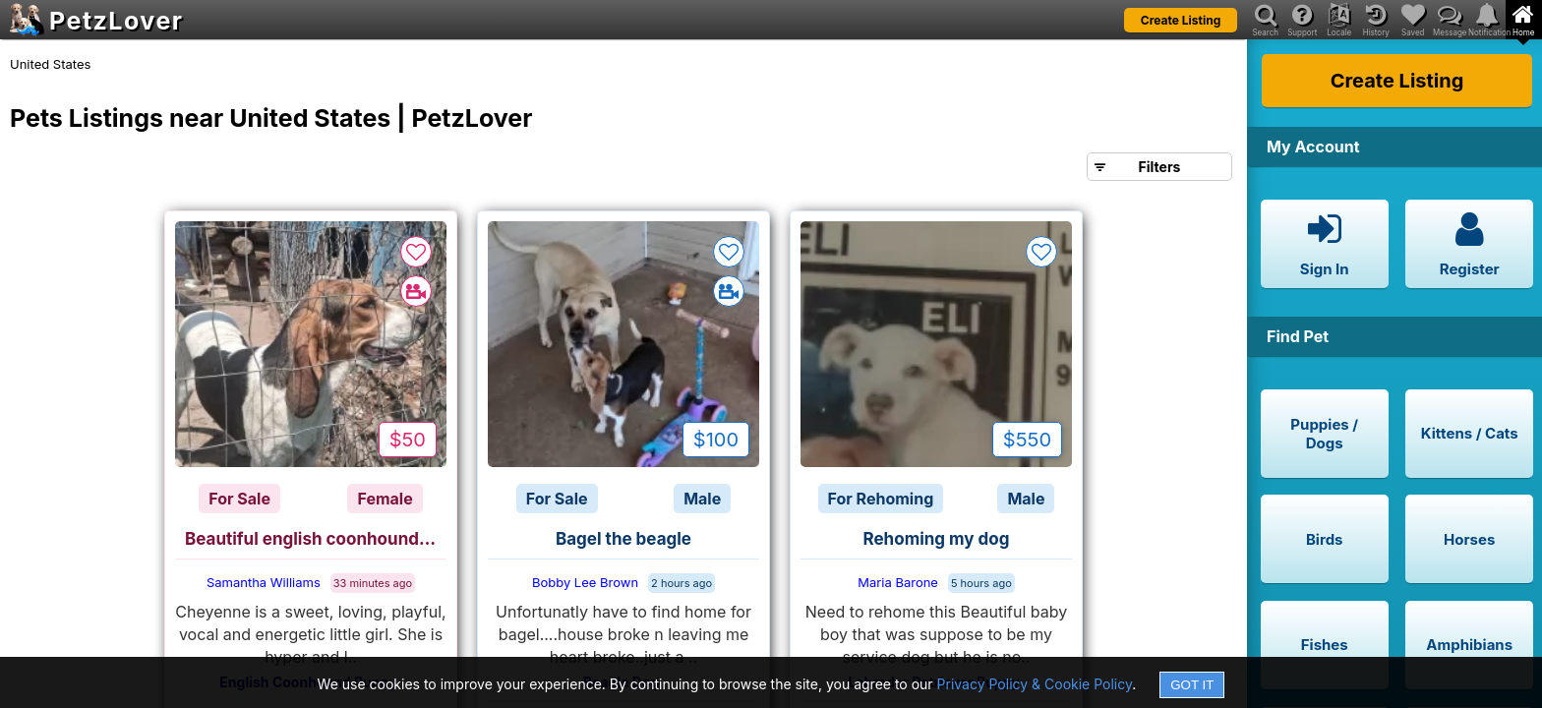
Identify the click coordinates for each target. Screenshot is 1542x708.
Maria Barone (898, 582)
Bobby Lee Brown (585, 582)
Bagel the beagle (623, 539)
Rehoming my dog (936, 539)
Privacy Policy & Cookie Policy (1035, 684)
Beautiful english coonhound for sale (315, 539)
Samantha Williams (264, 582)
